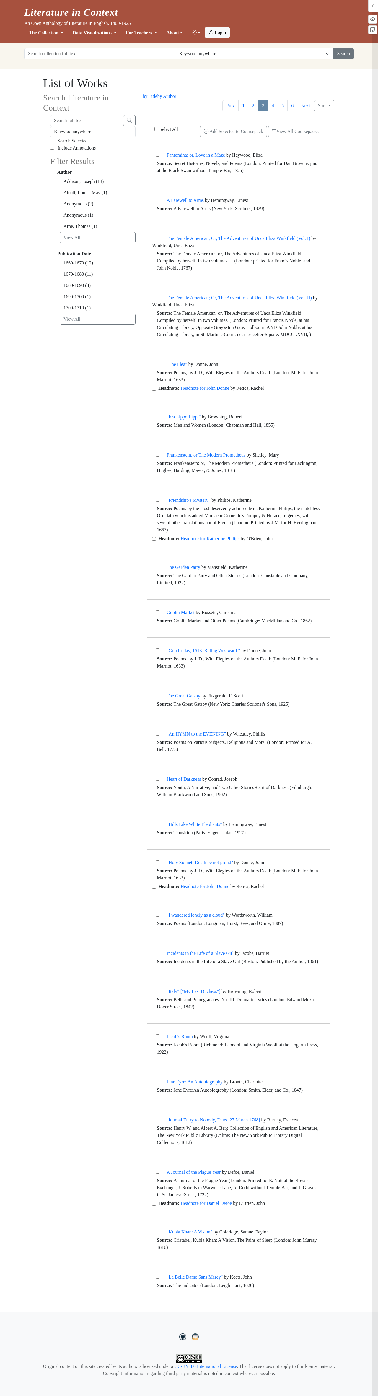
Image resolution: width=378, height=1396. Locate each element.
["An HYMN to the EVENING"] (157, 734)
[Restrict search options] (254, 53)
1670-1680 (78, 274)
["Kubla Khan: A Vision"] (157, 1231)
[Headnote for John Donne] (154, 389)
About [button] (172, 32)
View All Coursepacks (295, 131)
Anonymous (78, 203)
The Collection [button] (44, 32)
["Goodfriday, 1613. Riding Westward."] (157, 650)
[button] (196, 33)
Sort (322, 105)
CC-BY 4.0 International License (205, 1366)
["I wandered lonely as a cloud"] (157, 915)
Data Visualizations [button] (93, 32)
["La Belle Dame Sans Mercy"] (157, 1277)
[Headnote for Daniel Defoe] (154, 1204)
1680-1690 (77, 285)
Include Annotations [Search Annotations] (73, 147)
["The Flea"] (157, 364)
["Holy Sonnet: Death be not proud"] (157, 862)
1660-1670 (78, 262)
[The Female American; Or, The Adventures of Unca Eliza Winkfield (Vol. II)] (157, 297)
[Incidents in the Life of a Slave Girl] (157, 953)
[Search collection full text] (99, 53)
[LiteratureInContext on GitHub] (183, 1336)
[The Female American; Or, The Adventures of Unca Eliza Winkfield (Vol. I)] (157, 238)
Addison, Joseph (83, 181)
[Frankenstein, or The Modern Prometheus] (157, 455)
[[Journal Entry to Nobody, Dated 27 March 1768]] (157, 1119)
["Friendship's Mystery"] (157, 500)
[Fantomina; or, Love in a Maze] (157, 155)
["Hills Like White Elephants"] (157, 824)
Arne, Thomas (80, 226)
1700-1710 (77, 307)
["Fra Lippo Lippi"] (157, 416)
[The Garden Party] (157, 567)
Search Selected (69, 140)
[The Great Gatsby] (157, 695)
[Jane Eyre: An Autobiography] (157, 1081)
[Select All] (156, 129)
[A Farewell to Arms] (157, 200)
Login (217, 32)
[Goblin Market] (157, 612)
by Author (166, 96)
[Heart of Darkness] (157, 779)
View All (71, 237)
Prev (230, 105)
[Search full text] (86, 120)
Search (343, 53)
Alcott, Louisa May (85, 192)
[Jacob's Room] (157, 1036)
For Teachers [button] (139, 32)
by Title (150, 96)
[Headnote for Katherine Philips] (154, 539)
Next (305, 105)
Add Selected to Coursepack (233, 131)
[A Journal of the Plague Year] (157, 1172)
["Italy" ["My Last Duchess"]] (157, 991)
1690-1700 (77, 296)
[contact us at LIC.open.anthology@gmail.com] (195, 1336)
